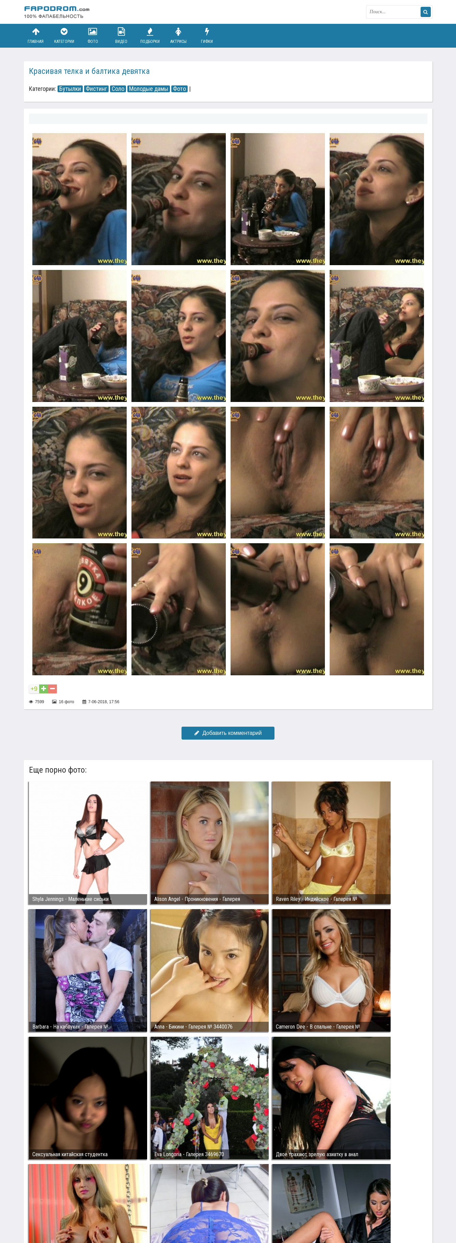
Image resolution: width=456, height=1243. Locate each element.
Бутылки (70, 88)
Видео (121, 35)
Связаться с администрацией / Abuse (65, 1206)
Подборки (150, 35)
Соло (118, 88)
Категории (64, 35)
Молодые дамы (148, 88)
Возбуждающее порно (140, 1211)
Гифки (207, 35)
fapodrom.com (58, 12)
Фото (93, 35)
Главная (36, 35)
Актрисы (178, 35)
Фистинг (96, 88)
